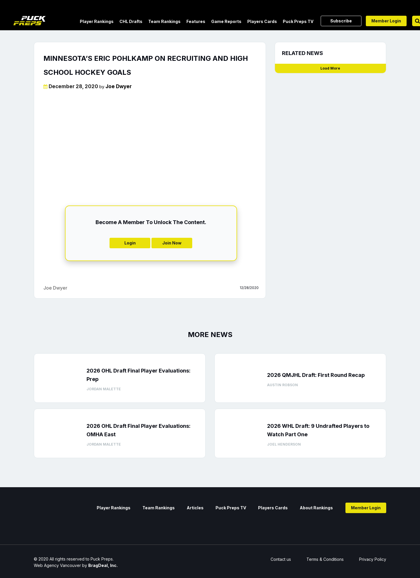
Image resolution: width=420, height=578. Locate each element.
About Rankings (316, 507)
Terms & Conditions (325, 559)
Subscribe (341, 20)
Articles (195, 507)
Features (195, 21)
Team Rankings (164, 21)
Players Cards (262, 21)
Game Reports (226, 21)
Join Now (171, 242)
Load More (330, 68)
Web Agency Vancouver (57, 565)
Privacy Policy (372, 559)
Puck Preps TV (298, 21)
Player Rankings (97, 21)
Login (130, 242)
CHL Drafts (130, 21)
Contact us (281, 559)
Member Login (386, 20)
